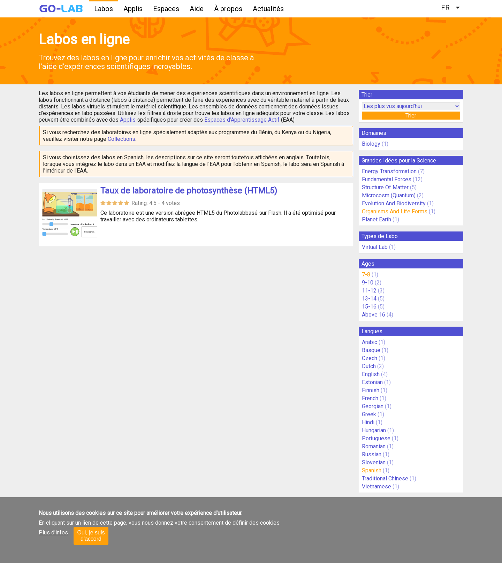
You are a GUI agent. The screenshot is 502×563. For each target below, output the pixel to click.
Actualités (268, 9)
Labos (103, 9)
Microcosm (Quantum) (389, 195)
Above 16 (373, 314)
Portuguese (376, 438)
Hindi (368, 422)
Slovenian (374, 462)
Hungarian (374, 430)
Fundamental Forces (386, 179)
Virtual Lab (375, 247)
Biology (371, 143)
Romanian (374, 446)
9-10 (367, 282)
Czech (369, 358)
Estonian (372, 382)
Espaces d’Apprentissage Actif (242, 119)
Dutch (369, 366)
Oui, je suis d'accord (91, 536)
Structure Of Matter (385, 187)
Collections (121, 139)
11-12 (369, 290)
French (370, 398)
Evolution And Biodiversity (394, 203)
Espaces (166, 9)
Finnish (370, 390)
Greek (369, 414)
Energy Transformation (389, 171)
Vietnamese (376, 486)
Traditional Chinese (385, 478)
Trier (410, 115)
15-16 (369, 306)
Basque (371, 350)
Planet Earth (376, 219)
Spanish (371, 470)
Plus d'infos (53, 532)
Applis (133, 9)
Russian (371, 454)
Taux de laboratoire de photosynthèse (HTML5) (188, 191)
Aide (197, 9)
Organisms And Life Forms (394, 211)
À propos (228, 9)
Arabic (369, 342)
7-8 (366, 274)
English (371, 374)
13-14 (369, 298)
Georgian (372, 406)
